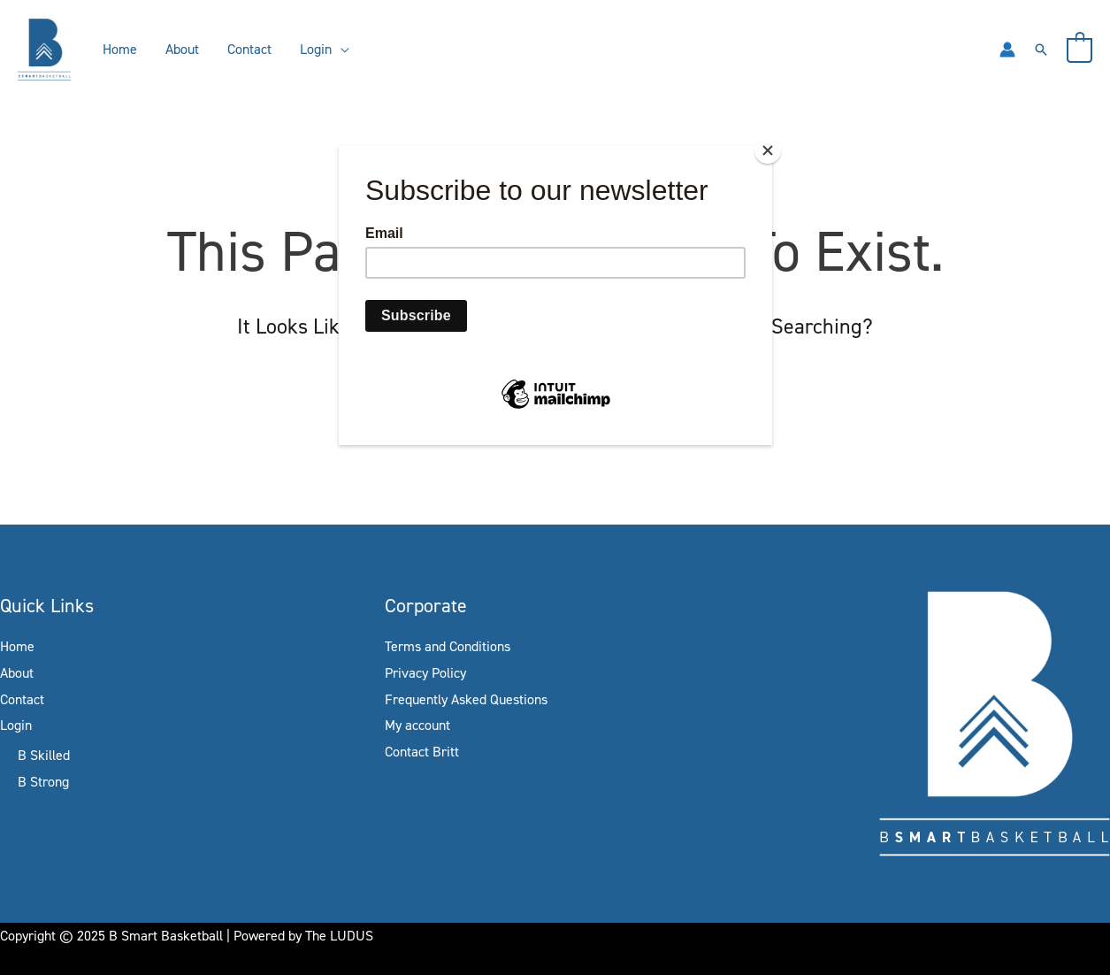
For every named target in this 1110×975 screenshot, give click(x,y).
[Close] (767, 150)
